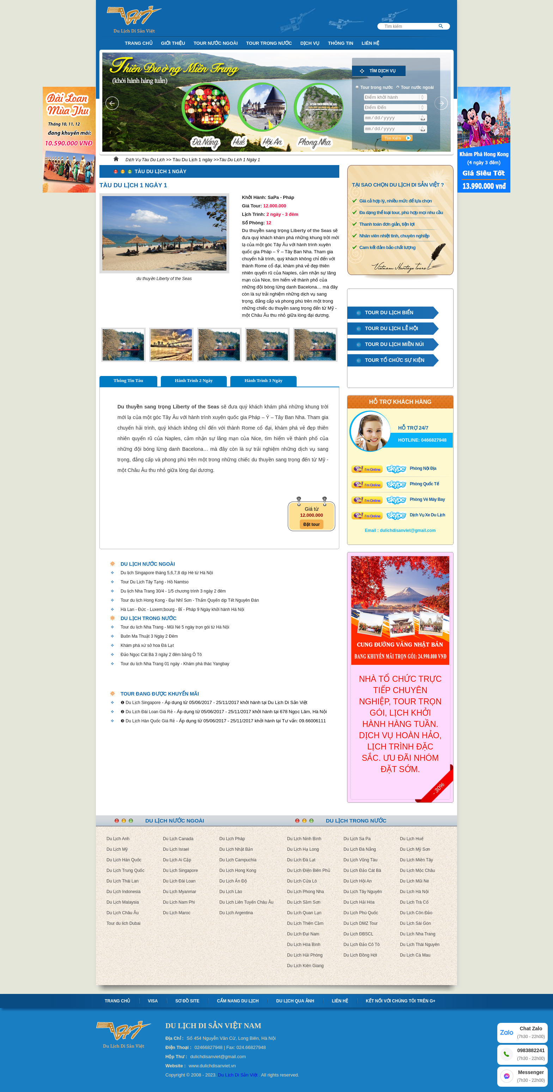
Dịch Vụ (310, 43)
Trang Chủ (139, 43)
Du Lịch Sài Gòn (415, 923)
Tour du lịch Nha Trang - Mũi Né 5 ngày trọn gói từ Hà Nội (175, 627)
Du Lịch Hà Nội (414, 891)
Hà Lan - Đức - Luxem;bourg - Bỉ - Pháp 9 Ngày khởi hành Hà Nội (182, 609)
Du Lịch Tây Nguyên (363, 891)
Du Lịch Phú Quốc (361, 912)
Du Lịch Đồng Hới (360, 955)
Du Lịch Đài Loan (179, 881)
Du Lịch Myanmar (179, 891)
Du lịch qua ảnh (295, 1001)
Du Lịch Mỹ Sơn (415, 849)
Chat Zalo (531, 1033)
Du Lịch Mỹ (117, 849)
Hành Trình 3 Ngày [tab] (263, 380)
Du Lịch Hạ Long (303, 849)
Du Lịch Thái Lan (123, 881)
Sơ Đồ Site (187, 1001)
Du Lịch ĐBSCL (358, 934)
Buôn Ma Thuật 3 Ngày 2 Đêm (149, 636)
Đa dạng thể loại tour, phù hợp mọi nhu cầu (401, 212)
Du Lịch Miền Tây (416, 859)
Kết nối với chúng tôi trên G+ (400, 1001)
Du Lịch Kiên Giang (305, 965)
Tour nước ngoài (216, 43)
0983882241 (531, 1055)
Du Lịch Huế (412, 838)
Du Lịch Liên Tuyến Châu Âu (246, 902)
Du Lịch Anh (118, 838)
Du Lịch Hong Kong (237, 870)
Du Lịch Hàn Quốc (124, 859)
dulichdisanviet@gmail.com (408, 530)
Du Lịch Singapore (180, 870)
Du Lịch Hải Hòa (359, 902)
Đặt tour (311, 524)
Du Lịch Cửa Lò (302, 881)
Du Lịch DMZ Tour (361, 923)
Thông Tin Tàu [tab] (128, 380)
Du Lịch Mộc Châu (417, 870)
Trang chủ (117, 1001)
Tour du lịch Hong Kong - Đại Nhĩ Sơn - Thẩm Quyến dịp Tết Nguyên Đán (190, 600)
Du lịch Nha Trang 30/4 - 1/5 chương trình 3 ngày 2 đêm (173, 591)
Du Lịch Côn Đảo (416, 912)
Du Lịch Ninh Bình (304, 838)
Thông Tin (340, 43)
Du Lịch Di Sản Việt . (239, 1075)
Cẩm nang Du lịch (238, 1001)
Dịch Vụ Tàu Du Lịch (145, 159)
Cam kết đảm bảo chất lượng (387, 247)
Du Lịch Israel (176, 849)
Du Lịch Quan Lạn (304, 912)
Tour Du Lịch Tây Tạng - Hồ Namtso (155, 582)
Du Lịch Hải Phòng (305, 955)
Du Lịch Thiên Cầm (305, 923)
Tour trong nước (269, 43)
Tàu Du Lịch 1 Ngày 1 (239, 159)
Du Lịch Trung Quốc (125, 870)
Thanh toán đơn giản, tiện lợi (386, 224)
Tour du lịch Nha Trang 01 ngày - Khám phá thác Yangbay (175, 663)
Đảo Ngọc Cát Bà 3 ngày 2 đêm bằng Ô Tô (161, 654)
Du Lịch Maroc (176, 912)
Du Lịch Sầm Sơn (303, 902)
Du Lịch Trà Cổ (414, 902)
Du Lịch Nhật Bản (236, 849)
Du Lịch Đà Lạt (301, 859)
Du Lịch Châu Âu (123, 912)
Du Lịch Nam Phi (179, 902)
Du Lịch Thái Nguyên (419, 944)
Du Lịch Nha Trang (417, 934)
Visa (153, 1001)
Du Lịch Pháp (232, 838)
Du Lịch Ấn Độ (233, 881)
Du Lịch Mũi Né (414, 881)
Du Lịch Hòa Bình (303, 944)
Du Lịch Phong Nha (305, 891)
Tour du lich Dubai (123, 923)
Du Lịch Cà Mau (415, 955)
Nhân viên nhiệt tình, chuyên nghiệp (394, 235)
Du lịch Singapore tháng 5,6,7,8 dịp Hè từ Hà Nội (167, 572)
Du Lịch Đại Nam (303, 934)
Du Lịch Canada (178, 838)
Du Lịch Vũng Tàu (360, 859)
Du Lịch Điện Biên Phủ (308, 870)
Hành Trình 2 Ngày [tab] (194, 380)
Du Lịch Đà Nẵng (360, 849)
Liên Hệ (370, 43)
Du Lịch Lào (230, 891)
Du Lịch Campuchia (237, 859)
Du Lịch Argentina (236, 912)
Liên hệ (340, 1001)
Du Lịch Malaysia (123, 902)
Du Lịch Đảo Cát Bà (362, 870)
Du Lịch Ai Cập (177, 859)
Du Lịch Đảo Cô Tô (362, 944)
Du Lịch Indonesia (123, 891)
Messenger (531, 1076)
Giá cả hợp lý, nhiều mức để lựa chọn (395, 201)
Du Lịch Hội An (358, 881)
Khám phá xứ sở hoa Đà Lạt (147, 645)
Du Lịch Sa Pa (357, 838)
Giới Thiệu (173, 43)
